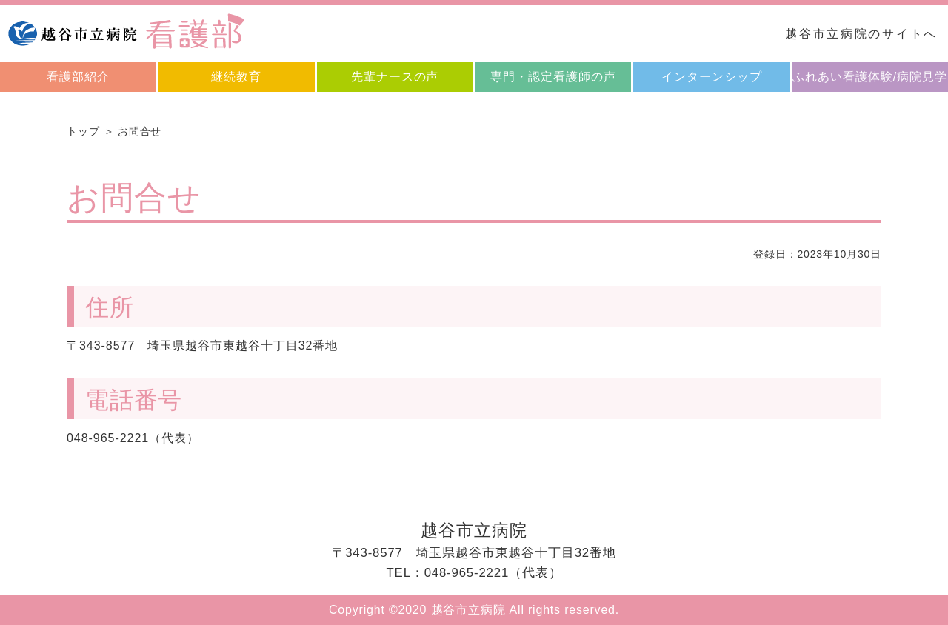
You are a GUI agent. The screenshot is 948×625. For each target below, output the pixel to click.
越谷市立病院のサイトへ (861, 34)
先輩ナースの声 (395, 76)
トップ (83, 131)
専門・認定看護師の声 (553, 76)
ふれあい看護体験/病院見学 (869, 76)
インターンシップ (711, 76)
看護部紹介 (78, 76)
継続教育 (236, 76)
